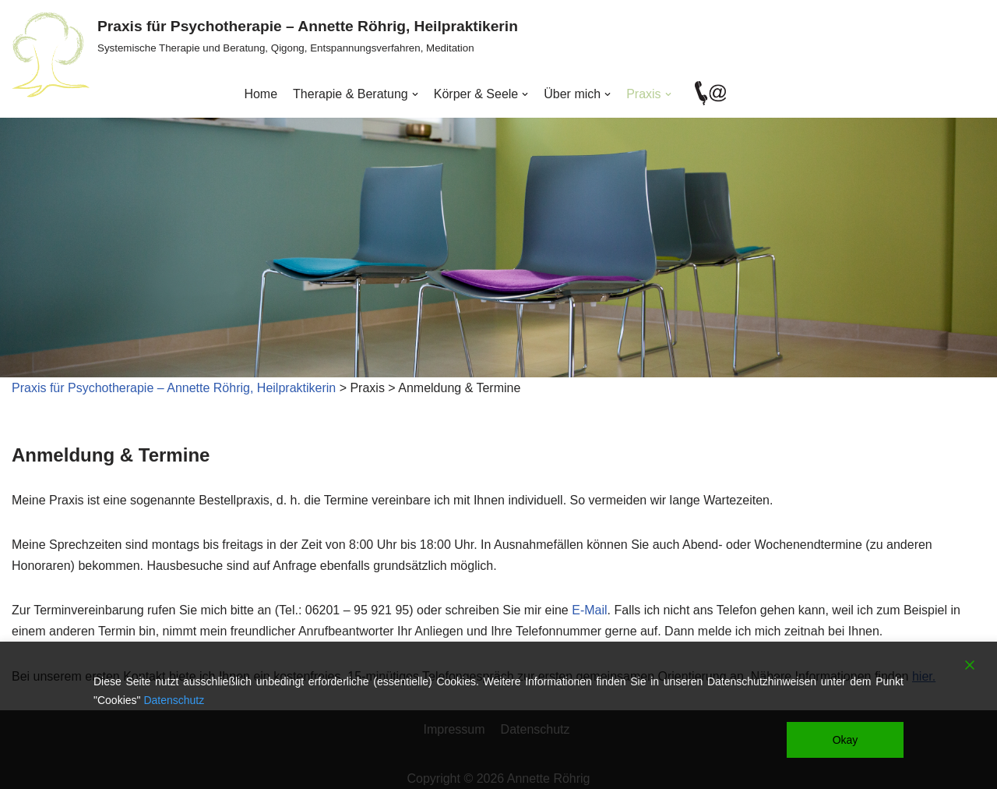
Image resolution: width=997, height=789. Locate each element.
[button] (415, 94)
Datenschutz (173, 700)
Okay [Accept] (845, 740)
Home (260, 94)
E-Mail (589, 610)
